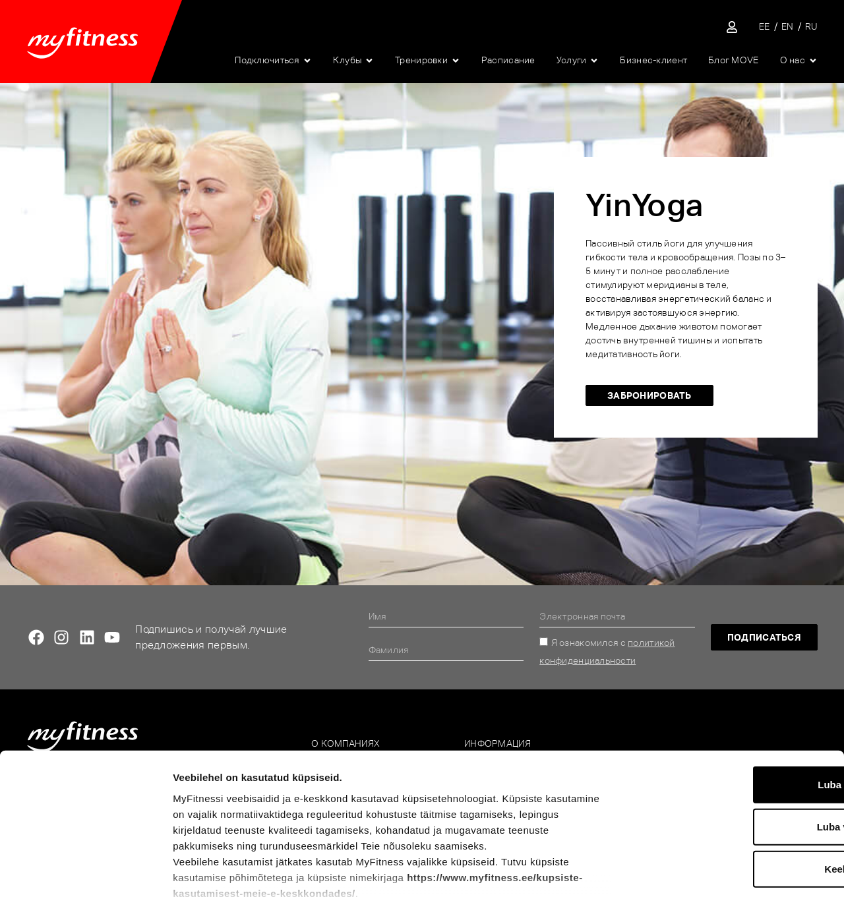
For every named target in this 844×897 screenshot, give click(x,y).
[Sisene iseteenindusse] (732, 27)
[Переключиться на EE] (764, 27)
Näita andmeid (689, 871)
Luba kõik (734, 695)
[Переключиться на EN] (787, 27)
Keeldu (733, 779)
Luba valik (733, 737)
